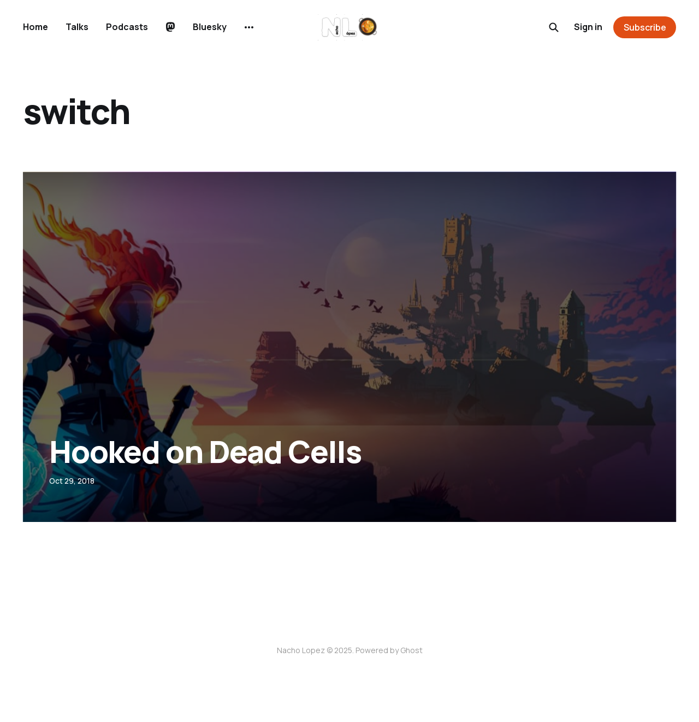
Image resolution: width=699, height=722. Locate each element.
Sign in (588, 27)
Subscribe (645, 27)
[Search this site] (554, 27)
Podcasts (127, 27)
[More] (249, 27)
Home (35, 27)
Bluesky (210, 27)
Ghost (411, 650)
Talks (77, 27)
